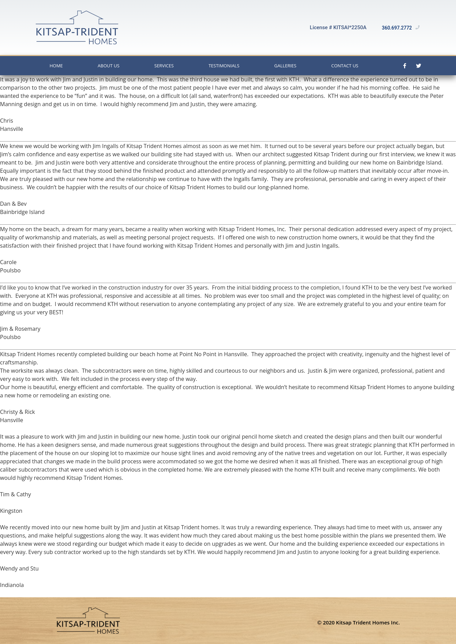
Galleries (285, 66)
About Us (108, 66)
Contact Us (344, 66)
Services (164, 66)
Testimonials (224, 66)
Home (56, 66)
